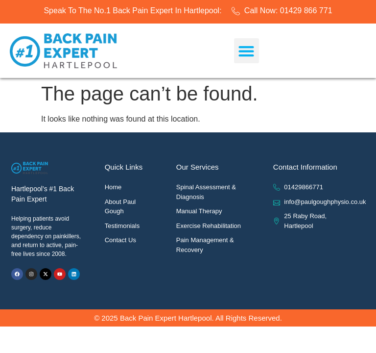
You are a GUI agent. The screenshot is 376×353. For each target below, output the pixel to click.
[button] (246, 50)
